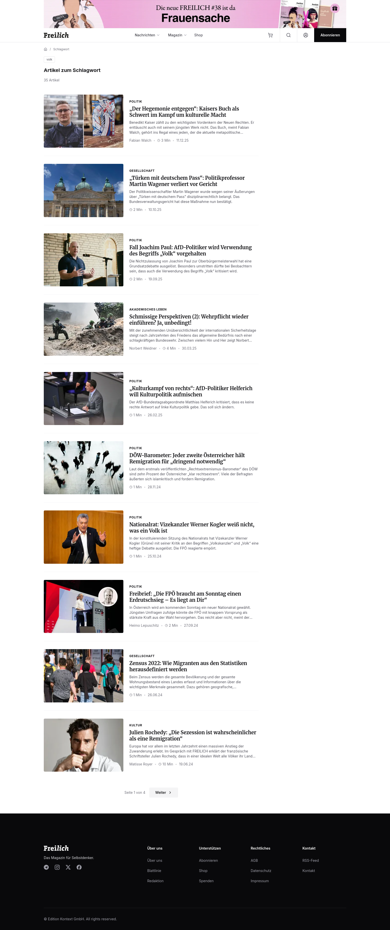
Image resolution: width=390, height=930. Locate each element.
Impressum (260, 881)
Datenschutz (261, 870)
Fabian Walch (140, 140)
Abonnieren (208, 860)
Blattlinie (154, 870)
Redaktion (155, 881)
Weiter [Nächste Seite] (163, 792)
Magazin (177, 35)
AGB (254, 860)
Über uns (154, 860)
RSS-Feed (310, 860)
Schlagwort (61, 49)
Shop (198, 35)
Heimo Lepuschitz (144, 625)
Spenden (206, 881)
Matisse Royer (140, 764)
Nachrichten (147, 35)
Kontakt (308, 870)
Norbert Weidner (143, 348)
